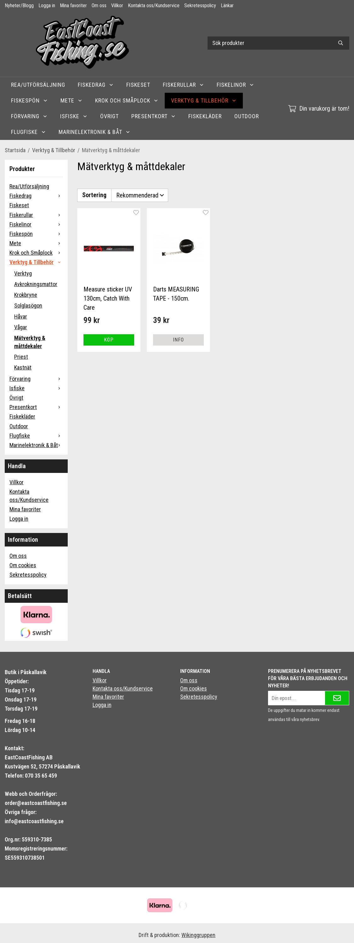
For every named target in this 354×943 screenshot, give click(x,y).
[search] (340, 43)
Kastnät (22, 367)
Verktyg (23, 273)
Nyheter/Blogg (19, 5)
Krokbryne (25, 294)
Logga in (46, 5)
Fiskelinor (235, 84)
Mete (71, 100)
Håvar (20, 316)
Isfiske (74, 116)
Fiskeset (138, 84)
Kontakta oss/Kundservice (154, 5)
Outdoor (246, 116)
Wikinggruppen (198, 935)
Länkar (227, 5)
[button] (108, 339)
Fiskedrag (96, 84)
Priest (21, 356)
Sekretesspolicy (200, 5)
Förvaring (29, 116)
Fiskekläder (205, 116)
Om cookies (22, 565)
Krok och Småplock (126, 100)
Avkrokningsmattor (35, 284)
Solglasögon (28, 305)
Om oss (99, 5)
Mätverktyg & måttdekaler (29, 342)
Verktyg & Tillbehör (204, 100)
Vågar (20, 327)
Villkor (117, 5)
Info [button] (178, 339)
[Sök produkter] (270, 43)
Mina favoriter (73, 5)
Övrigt (109, 116)
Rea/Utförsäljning (38, 84)
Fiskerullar (183, 84)
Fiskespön (29, 100)
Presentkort (153, 116)
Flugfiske (28, 132)
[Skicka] (337, 698)
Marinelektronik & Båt (94, 132)
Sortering (94, 194)
